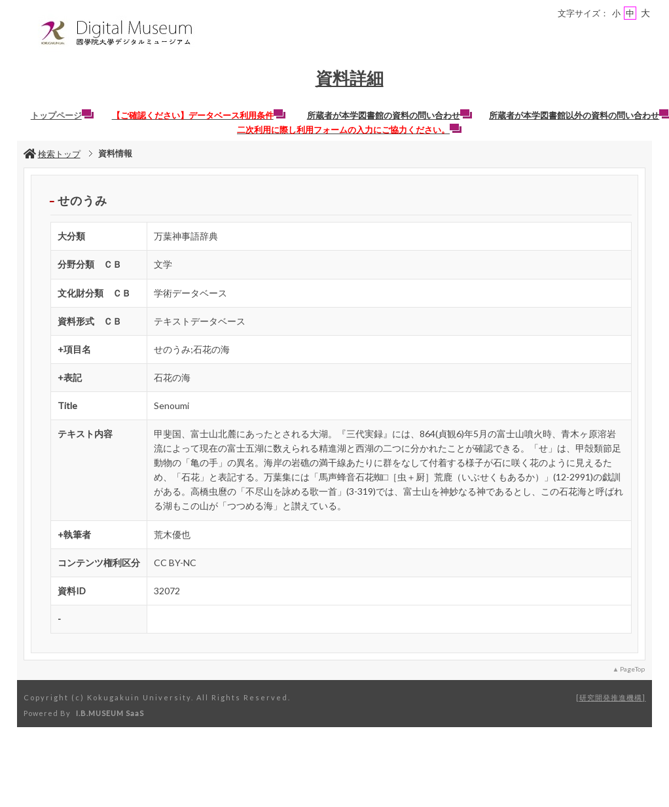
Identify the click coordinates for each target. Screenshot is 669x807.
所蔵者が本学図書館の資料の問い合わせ (389, 115)
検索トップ (52, 154)
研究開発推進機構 (610, 697)
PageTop (632, 669)
